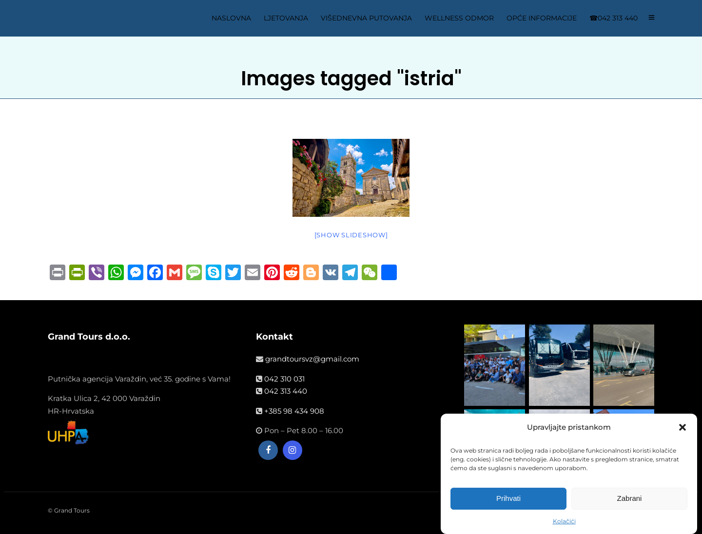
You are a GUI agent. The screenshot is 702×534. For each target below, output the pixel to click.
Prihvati (508, 500)
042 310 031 (284, 378)
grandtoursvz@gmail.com (312, 358)
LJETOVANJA (286, 18)
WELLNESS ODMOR (459, 18)
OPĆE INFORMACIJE (542, 18)
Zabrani (629, 500)
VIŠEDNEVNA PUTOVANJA (366, 18)
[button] (682, 429)
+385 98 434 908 (294, 411)
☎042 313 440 (613, 18)
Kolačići (564, 523)
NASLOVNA (231, 18)
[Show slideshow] (351, 235)
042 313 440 (285, 391)
